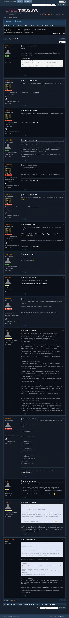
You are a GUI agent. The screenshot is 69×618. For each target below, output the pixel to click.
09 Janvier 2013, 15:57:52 (29, 299)
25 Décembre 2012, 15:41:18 (30, 46)
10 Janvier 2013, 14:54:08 (29, 502)
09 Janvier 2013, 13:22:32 (29, 277)
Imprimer (62, 38)
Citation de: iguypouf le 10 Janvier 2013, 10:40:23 (35, 506)
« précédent (54, 33)
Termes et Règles (56, 616)
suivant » (62, 33)
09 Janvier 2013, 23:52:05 (29, 419)
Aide (51, 616)
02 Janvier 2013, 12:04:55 (29, 254)
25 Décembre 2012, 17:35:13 (30, 110)
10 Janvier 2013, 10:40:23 (29, 481)
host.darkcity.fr (46, 587)
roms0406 (8, 46)
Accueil (8, 21)
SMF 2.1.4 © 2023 (7, 616)
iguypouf (8, 277)
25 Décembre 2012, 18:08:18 (30, 140)
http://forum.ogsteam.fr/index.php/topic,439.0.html (34, 283)
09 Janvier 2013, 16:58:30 (29, 330)
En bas (6, 38)
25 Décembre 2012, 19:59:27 (30, 165)
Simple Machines (15, 616)
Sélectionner (27, 58)
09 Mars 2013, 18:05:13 (29, 539)
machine (8, 298)
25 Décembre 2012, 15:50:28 (30, 80)
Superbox (8, 330)
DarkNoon (8, 80)
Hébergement (36, 92)
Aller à (38, 607)
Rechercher (18, 21)
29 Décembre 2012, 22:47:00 (30, 224)
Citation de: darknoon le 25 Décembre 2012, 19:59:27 (36, 543)
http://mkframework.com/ (26, 314)
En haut (6, 600)
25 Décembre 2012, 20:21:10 (30, 195)
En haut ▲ (63, 616)
